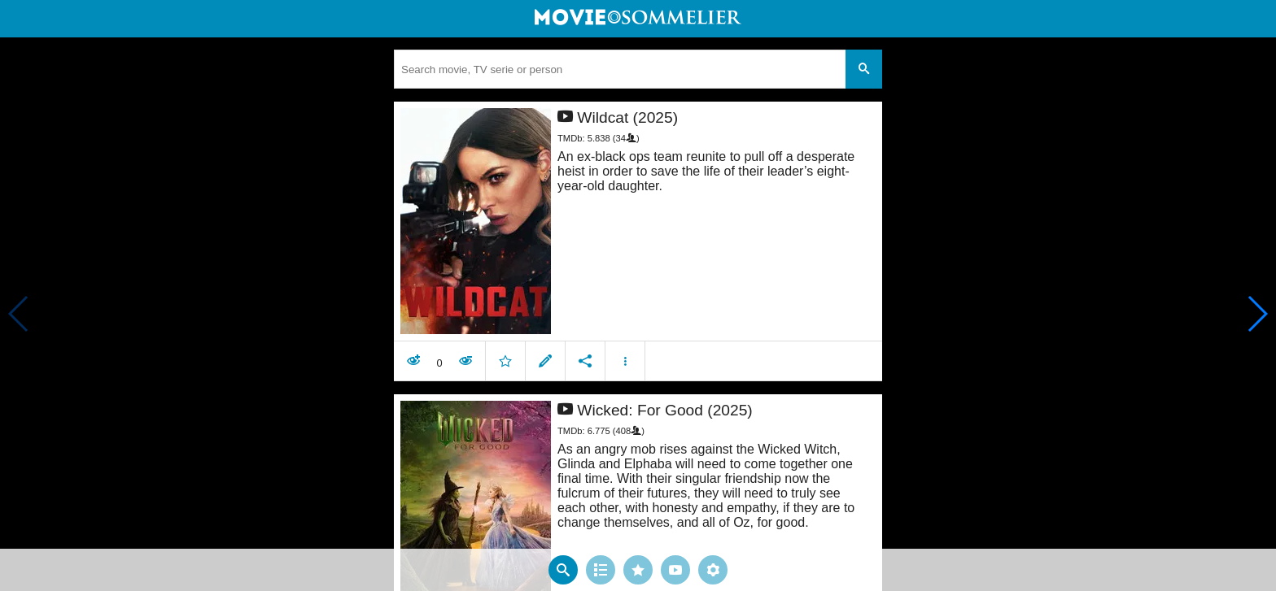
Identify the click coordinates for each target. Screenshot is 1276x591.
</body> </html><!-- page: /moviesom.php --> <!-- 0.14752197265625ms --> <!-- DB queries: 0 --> (638, 295)
